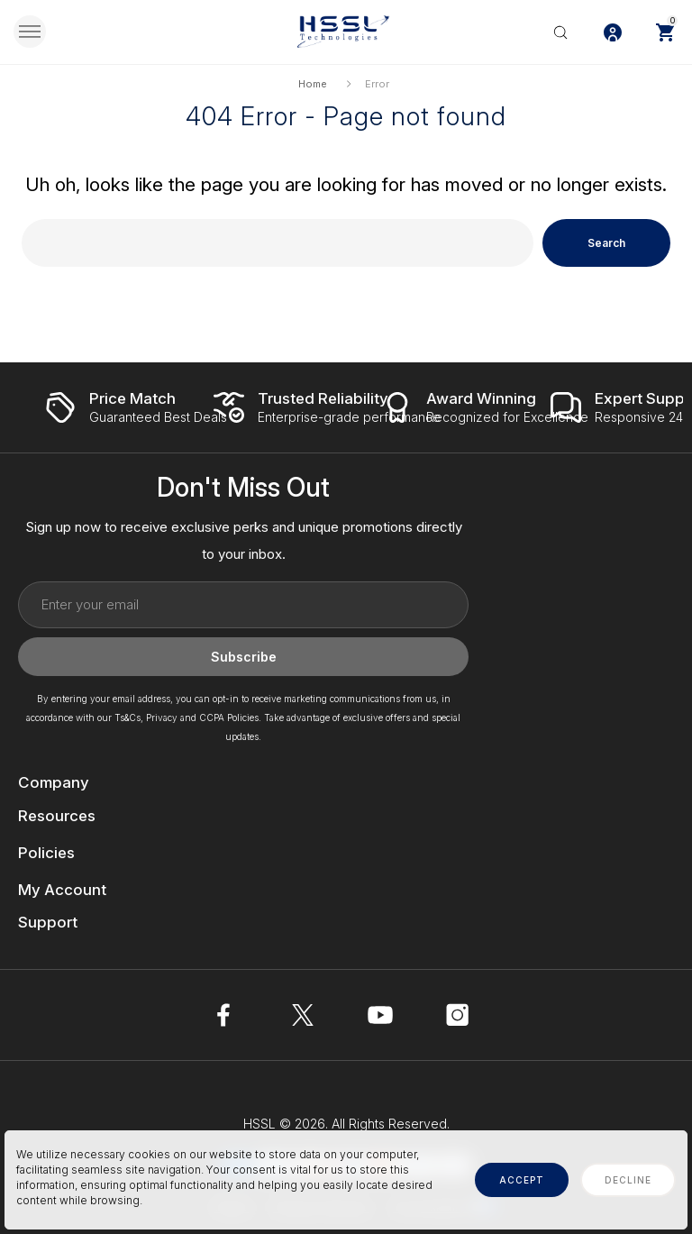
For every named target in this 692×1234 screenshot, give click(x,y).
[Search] (560, 31)
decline (628, 1180)
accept (521, 1180)
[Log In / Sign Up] (613, 31)
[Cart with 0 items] (665, 31)
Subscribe (244, 657)
